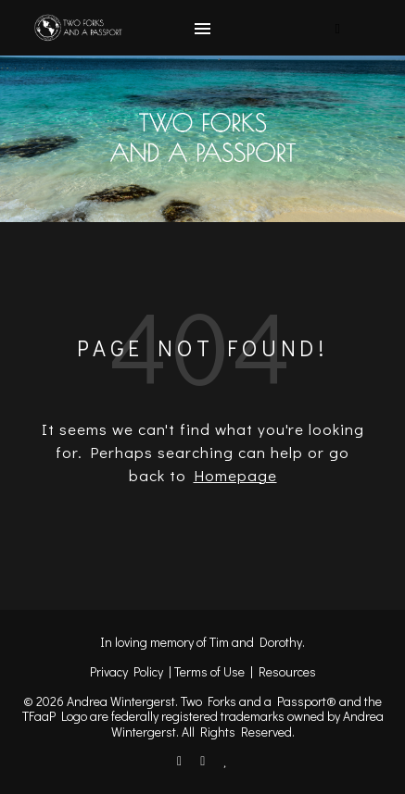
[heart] (225, 760)
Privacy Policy (126, 671)
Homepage (235, 475)
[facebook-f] (180, 760)
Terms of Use (209, 671)
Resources (287, 671)
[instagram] (204, 760)
